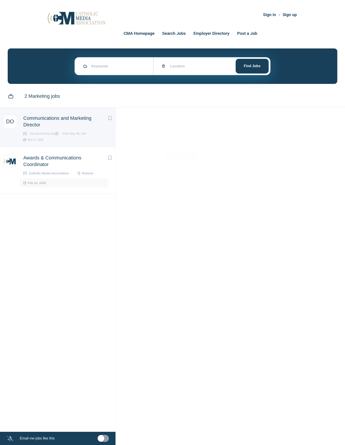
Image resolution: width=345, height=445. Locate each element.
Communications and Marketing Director (57, 121)
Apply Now (183, 156)
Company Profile (156, 426)
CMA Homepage (139, 33)
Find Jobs (252, 66)
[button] (285, 157)
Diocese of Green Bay (189, 141)
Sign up (290, 14)
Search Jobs (174, 33)
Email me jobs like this (37, 438)
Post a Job (247, 33)
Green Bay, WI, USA (157, 177)
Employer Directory (211, 33)
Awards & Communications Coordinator (52, 168)
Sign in (269, 14)
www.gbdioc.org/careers (233, 355)
